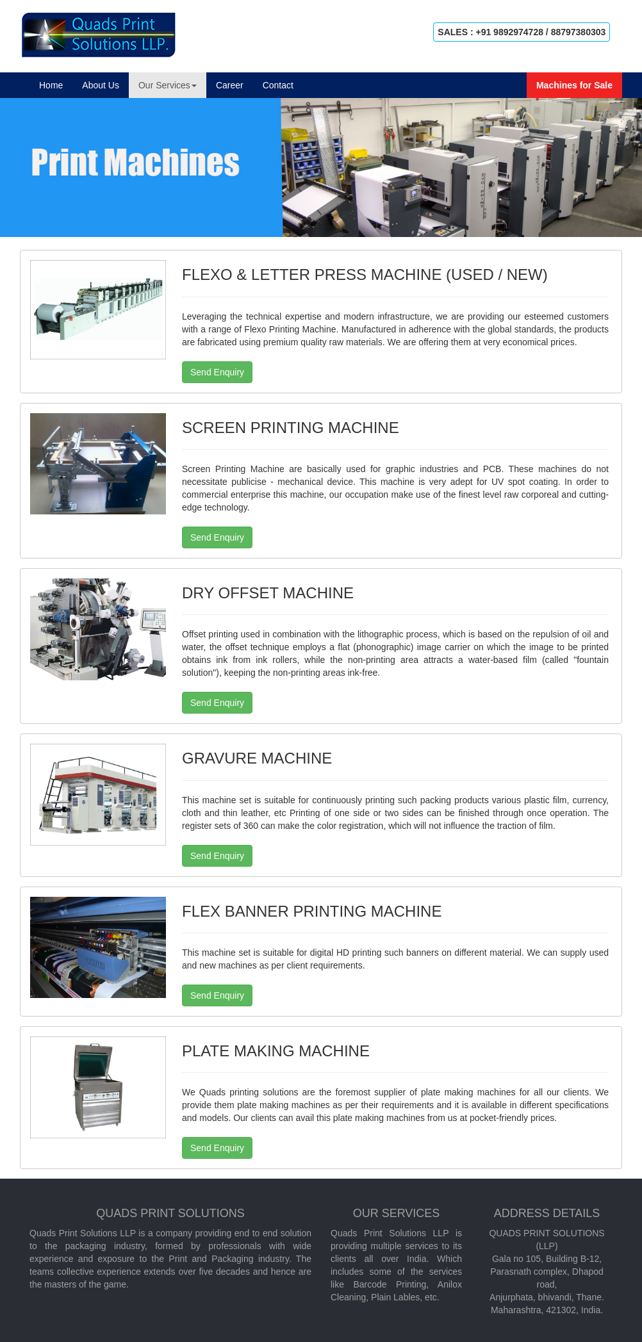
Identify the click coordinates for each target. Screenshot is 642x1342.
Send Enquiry (217, 372)
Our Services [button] (167, 85)
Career (229, 85)
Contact (278, 85)
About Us (100, 85)
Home (55, 84)
